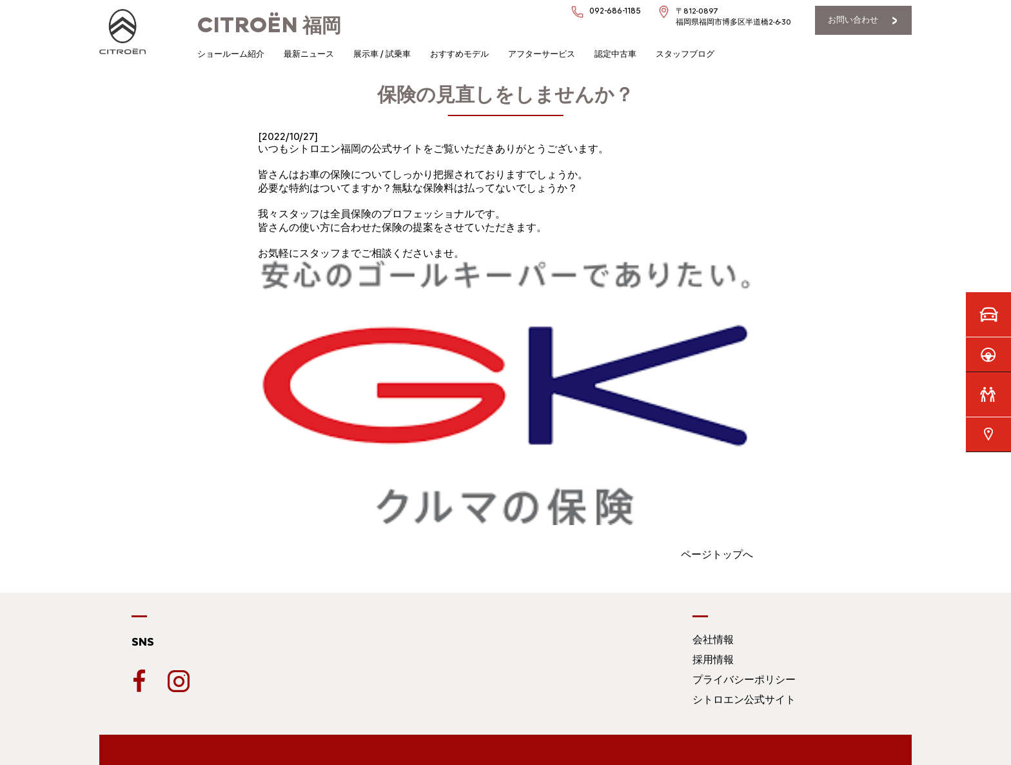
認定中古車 (615, 54)
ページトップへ (717, 554)
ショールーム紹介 (230, 54)
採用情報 (713, 659)
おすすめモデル (459, 54)
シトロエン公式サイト (744, 699)
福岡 (269, 25)
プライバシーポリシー (744, 679)
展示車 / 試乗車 (382, 54)
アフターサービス (541, 54)
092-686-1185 (615, 10)
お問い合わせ (853, 20)
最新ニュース (309, 54)
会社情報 (713, 639)
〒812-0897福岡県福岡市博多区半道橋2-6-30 (733, 16)
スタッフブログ (685, 54)
